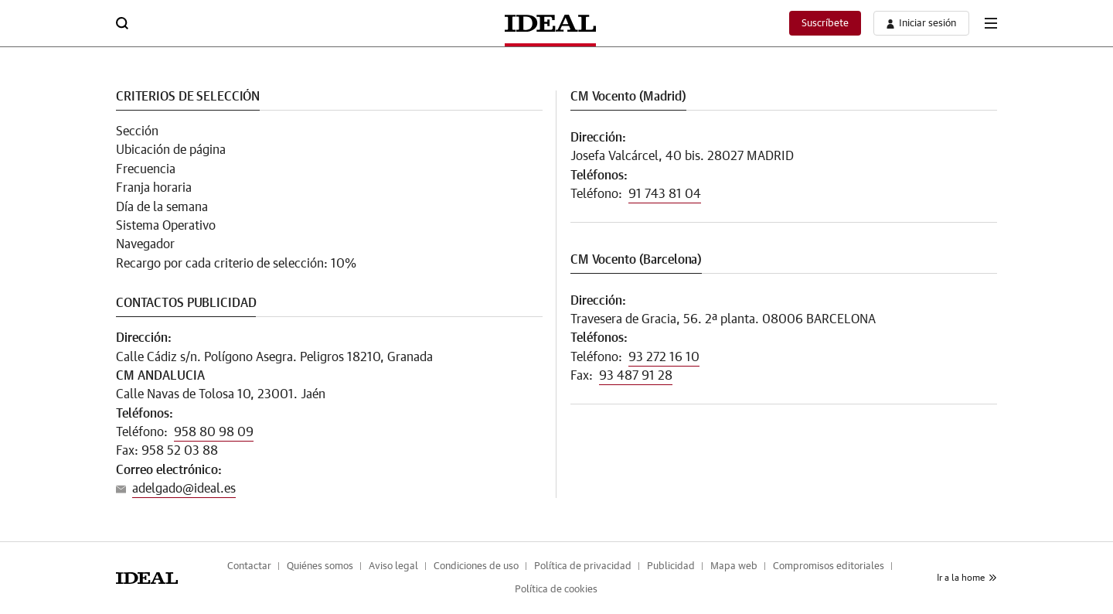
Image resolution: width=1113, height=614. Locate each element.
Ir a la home (967, 577)
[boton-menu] (991, 23)
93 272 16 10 (663, 357)
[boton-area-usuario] (921, 23)
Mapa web (733, 566)
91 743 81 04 (664, 194)
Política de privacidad (582, 566)
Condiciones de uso (476, 566)
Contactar (249, 566)
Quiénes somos (320, 566)
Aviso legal (393, 566)
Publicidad (671, 566)
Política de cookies (556, 590)
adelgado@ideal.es (184, 489)
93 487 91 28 (635, 376)
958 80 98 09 (214, 432)
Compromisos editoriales (828, 566)
